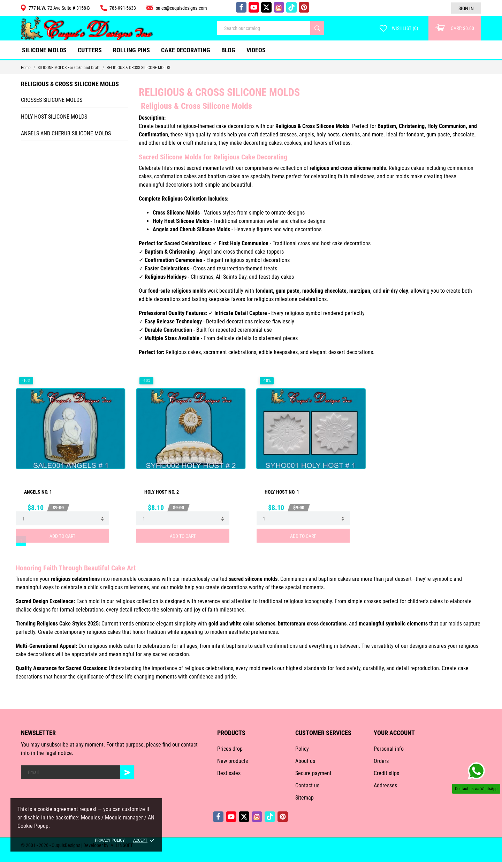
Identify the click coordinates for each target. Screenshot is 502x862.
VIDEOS (256, 50)
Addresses (385, 785)
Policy (302, 748)
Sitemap (304, 797)
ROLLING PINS (131, 50)
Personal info (389, 748)
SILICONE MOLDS (44, 50)
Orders (381, 761)
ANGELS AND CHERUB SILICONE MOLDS (66, 133)
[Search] (317, 28)
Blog (228, 50)
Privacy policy (110, 840)
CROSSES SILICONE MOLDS (51, 100)
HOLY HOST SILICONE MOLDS (54, 116)
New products (232, 761)
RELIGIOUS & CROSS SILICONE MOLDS (70, 84)
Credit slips (386, 773)
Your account (394, 732)
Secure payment (313, 773)
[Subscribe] (127, 772)
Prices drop (230, 748)
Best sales (229, 773)
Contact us (307, 785)
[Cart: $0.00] (454, 28)
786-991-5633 (118, 8)
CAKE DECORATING (185, 50)
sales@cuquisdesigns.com (176, 8)
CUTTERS (92, 47)
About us (305, 761)
